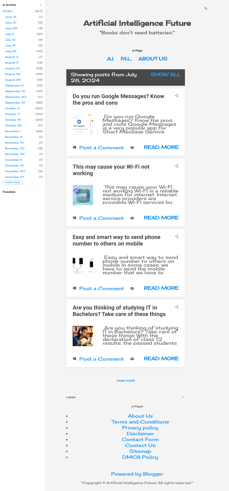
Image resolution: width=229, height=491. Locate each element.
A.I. (110, 59)
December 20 (15, 171)
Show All (165, 74)
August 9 (11, 62)
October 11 (12, 114)
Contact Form (140, 439)
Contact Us (140, 445)
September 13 (15, 91)
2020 (7, 11)
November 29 (14, 154)
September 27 (15, 102)
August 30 (13, 79)
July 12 (10, 39)
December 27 (14, 176)
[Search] (206, 8)
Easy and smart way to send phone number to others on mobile (116, 240)
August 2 (11, 56)
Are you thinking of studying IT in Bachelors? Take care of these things (119, 310)
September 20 (15, 96)
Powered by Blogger (137, 474)
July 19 (10, 45)
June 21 (10, 22)
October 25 (13, 125)
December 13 (14, 165)
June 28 (11, 28)
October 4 (12, 108)
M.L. (126, 59)
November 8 (13, 136)
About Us (152, 59)
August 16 (12, 68)
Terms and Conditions (140, 422)
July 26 (10, 51)
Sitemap (140, 451)
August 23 (13, 74)
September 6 (14, 85)
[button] (177, 96)
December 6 (13, 159)
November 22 (14, 148)
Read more (161, 147)
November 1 (13, 131)
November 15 (14, 142)
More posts (126, 380)
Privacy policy (140, 427)
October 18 (13, 119)
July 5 (9, 34)
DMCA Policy (140, 457)
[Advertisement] (208, 117)
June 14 (10, 16)
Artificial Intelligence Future (137, 23)
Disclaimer (140, 433)
